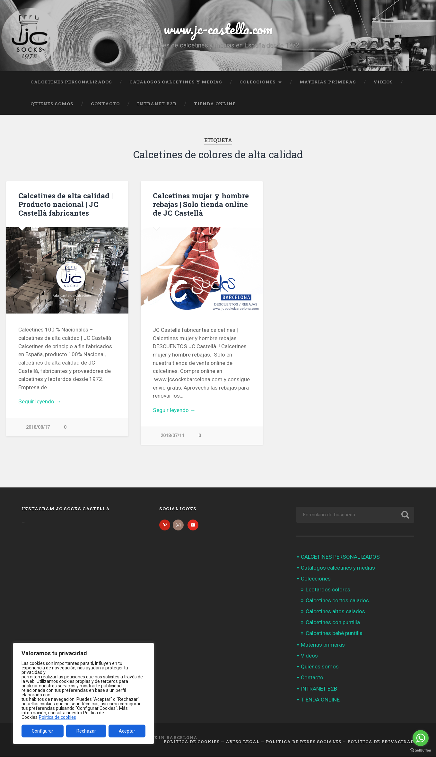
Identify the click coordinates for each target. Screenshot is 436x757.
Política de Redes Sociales (303, 742)
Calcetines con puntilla (333, 623)
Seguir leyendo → (39, 401)
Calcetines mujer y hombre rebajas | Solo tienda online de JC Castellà (201, 204)
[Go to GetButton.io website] (420, 750)
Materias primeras (328, 82)
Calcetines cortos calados (337, 601)
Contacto (105, 104)
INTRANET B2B (157, 104)
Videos (383, 82)
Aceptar (127, 731)
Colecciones (258, 82)
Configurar (42, 731)
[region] (83, 693)
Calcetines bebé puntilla (334, 634)
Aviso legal (243, 742)
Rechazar (86, 731)
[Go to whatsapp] (421, 738)
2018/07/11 (172, 435)
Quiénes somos (52, 104)
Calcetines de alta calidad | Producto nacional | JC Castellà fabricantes (65, 204)
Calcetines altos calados (335, 612)
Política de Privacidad (380, 742)
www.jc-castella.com (218, 28)
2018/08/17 (38, 427)
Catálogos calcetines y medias (175, 82)
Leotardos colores (328, 590)
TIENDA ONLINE (215, 104)
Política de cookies (57, 717)
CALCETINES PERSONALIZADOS (71, 82)
